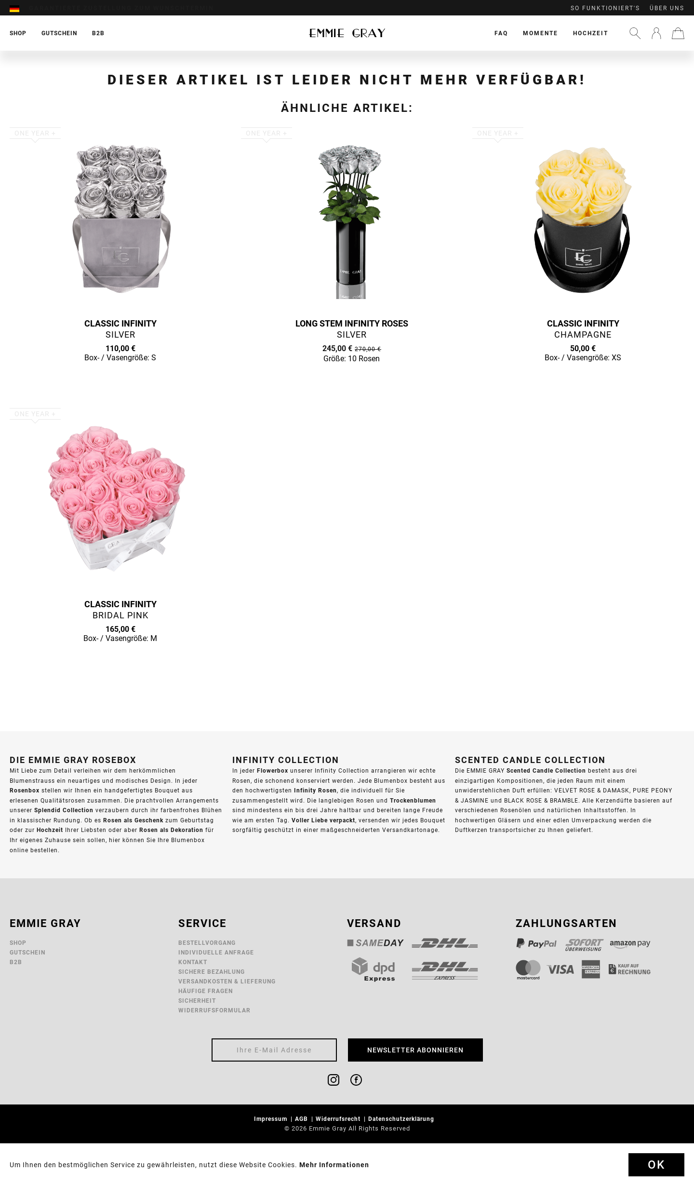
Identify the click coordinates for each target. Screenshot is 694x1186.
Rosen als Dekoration (171, 829)
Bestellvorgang (207, 942)
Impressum (271, 1118)
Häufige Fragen (205, 991)
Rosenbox (25, 790)
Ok (656, 1165)
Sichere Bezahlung (211, 971)
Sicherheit (197, 1000)
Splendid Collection (63, 810)
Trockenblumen (413, 800)
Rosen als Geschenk (133, 820)
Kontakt (192, 962)
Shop (18, 942)
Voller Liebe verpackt (323, 820)
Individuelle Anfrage (216, 952)
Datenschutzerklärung (402, 1118)
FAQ (501, 33)
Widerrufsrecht (339, 1118)
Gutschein (27, 952)
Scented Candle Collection (546, 770)
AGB (302, 1118)
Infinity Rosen (315, 790)
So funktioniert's (605, 8)
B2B (16, 962)
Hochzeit (590, 33)
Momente (540, 33)
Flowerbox (272, 770)
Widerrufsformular (214, 1010)
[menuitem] (19, 8)
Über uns (667, 8)
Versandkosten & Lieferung (227, 981)
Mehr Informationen (334, 1164)
